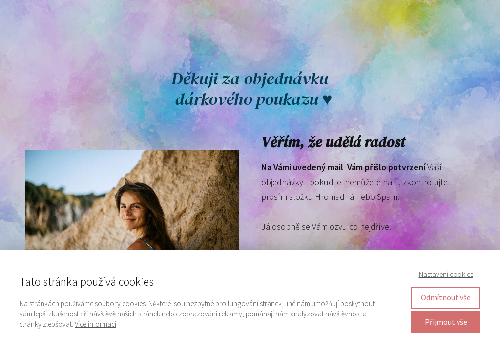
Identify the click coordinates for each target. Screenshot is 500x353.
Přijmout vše (446, 322)
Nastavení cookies (446, 274)
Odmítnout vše (446, 297)
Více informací (95, 324)
